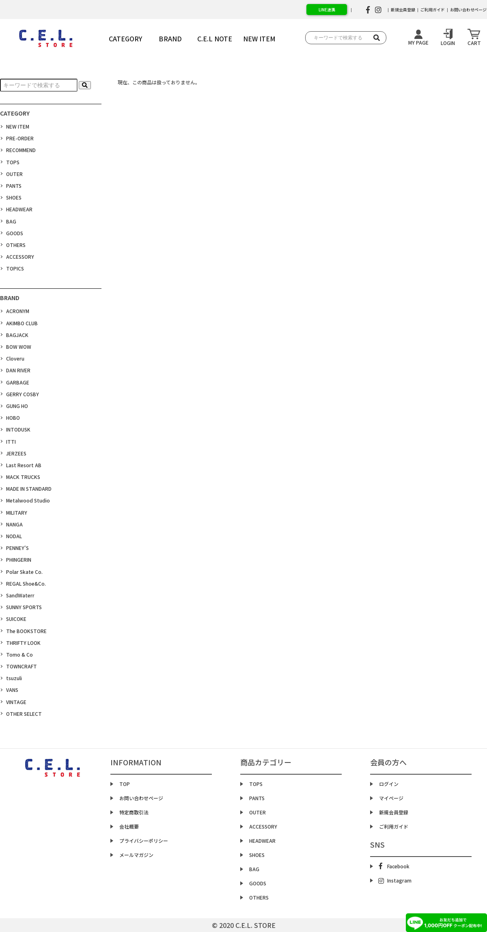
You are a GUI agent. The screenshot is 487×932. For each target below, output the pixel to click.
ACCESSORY (20, 256)
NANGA (14, 524)
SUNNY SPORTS (24, 606)
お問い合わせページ (141, 798)
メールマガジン (136, 854)
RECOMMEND (21, 149)
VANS (12, 689)
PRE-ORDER (20, 138)
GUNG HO (17, 405)
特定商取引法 (134, 812)
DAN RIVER (18, 370)
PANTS (14, 185)
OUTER (14, 173)
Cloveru (15, 358)
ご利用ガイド (432, 9)
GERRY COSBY (22, 394)
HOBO (13, 417)
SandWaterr (20, 595)
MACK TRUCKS (23, 476)
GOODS (14, 233)
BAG (11, 221)
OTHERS (16, 244)
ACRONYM (17, 310)
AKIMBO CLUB (22, 323)
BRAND (170, 38)
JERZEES (16, 453)
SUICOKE (16, 618)
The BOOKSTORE (26, 630)
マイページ (391, 798)
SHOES (14, 197)
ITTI (11, 441)
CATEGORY (125, 38)
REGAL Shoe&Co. (26, 583)
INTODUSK (18, 429)
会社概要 (129, 826)
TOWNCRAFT (21, 666)
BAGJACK (17, 334)
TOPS (12, 162)
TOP (124, 783)
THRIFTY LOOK (23, 642)
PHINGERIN (18, 559)
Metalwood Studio (28, 500)
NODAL (14, 536)
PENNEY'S (17, 547)
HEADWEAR (19, 209)
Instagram (395, 880)
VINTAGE (16, 701)
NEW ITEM (17, 126)
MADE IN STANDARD (29, 488)
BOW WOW (18, 346)
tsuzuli (14, 677)
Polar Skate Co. (24, 571)
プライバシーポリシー (143, 840)
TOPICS (15, 268)
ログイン (389, 783)
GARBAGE (17, 382)
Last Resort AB (23, 465)
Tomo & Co (19, 654)
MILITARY (16, 512)
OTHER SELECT (24, 713)
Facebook (394, 866)
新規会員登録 (403, 9)
